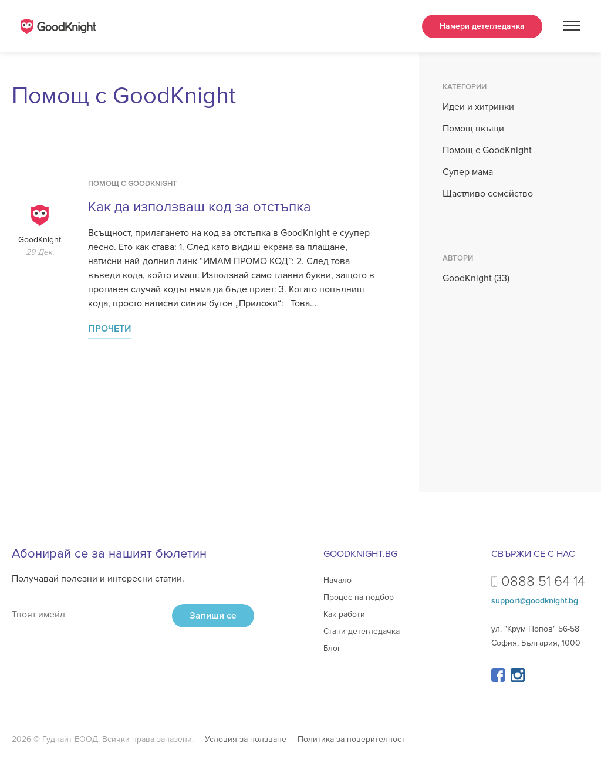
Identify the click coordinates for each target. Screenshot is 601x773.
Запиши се (213, 616)
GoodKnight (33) (476, 278)
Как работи (344, 614)
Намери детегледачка (482, 26)
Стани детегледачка (361, 631)
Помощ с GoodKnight (132, 183)
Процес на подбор (358, 597)
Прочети (109, 329)
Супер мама (468, 172)
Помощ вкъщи (473, 128)
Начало (337, 580)
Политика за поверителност (351, 739)
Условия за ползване (245, 739)
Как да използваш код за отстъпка (199, 206)
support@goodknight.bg (534, 601)
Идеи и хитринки (478, 107)
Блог (332, 648)
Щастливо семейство (488, 194)
